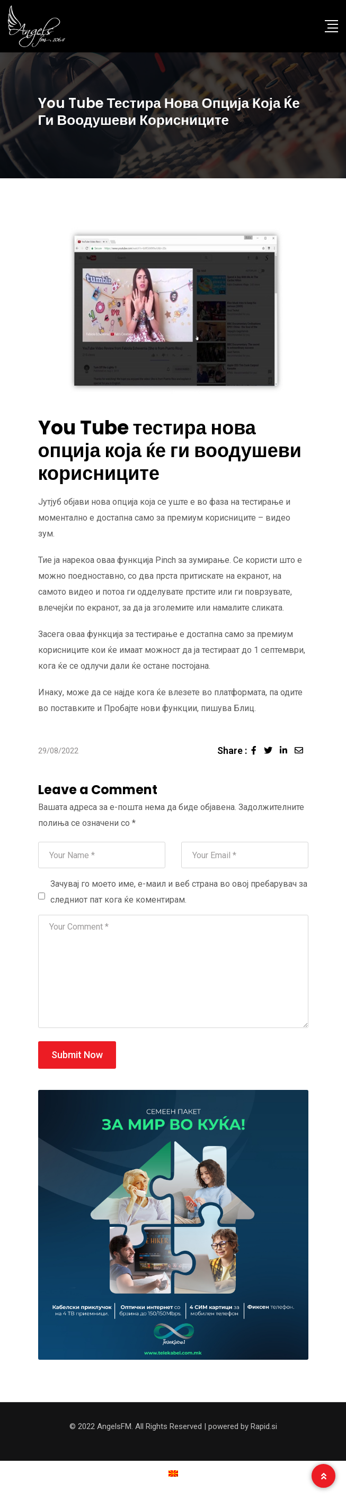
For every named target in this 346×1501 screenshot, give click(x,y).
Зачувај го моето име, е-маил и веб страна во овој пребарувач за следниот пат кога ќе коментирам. (178, 892)
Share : (232, 750)
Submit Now (77, 1054)
